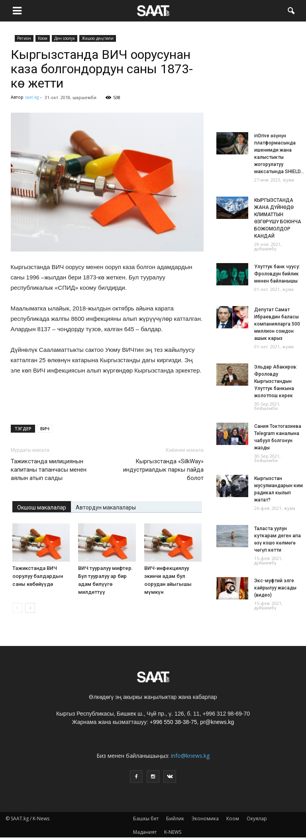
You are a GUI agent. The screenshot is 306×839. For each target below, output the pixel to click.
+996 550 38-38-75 (173, 722)
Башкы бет (146, 818)
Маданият (145, 832)
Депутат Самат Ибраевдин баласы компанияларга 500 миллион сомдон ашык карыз (277, 324)
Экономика (205, 818)
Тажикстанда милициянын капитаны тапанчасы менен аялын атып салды (48, 470)
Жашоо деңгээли (98, 38)
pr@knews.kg (217, 722)
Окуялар (257, 818)
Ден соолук (64, 38)
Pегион (24, 38)
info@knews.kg (190, 755)
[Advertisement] (107, 398)
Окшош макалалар (41, 507)
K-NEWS (172, 832)
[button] (290, 10)
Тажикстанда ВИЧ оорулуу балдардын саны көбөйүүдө (37, 576)
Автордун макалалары (106, 507)
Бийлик (175, 818)
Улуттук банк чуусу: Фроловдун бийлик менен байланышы (277, 274)
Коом (42, 38)
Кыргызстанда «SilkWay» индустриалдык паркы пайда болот (163, 470)
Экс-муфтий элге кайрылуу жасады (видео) (275, 588)
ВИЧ (44, 428)
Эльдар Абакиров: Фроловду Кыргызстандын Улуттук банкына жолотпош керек (275, 381)
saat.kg (32, 97)
